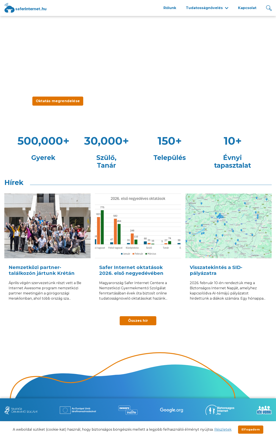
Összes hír (138, 321)
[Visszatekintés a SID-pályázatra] (228, 253)
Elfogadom (251, 429)
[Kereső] (269, 8)
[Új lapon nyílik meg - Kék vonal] (264, 410)
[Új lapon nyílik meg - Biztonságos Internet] (219, 410)
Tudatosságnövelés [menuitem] (204, 8)
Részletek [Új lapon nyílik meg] (223, 429)
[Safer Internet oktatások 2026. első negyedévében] (138, 253)
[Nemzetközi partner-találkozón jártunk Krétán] (47, 253)
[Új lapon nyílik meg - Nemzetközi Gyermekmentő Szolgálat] (21, 410)
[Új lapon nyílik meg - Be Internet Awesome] (171, 410)
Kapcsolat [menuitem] (247, 8)
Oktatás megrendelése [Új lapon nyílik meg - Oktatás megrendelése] (58, 101)
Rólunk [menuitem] (169, 8)
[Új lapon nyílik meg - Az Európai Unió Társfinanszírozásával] (78, 410)
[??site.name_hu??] (25, 8)
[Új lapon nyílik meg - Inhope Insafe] (128, 410)
